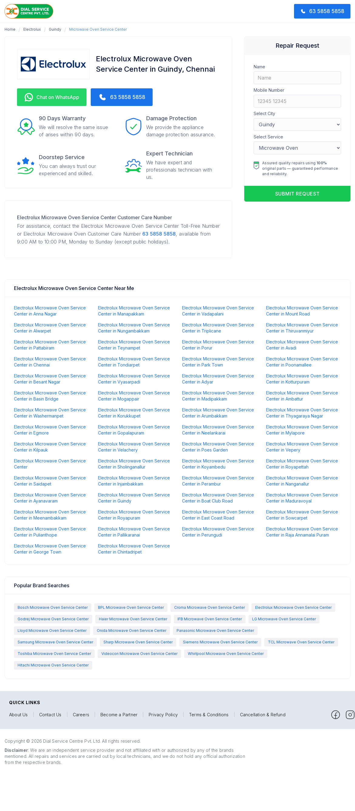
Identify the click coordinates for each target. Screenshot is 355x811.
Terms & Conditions (209, 714)
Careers (81, 714)
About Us (18, 714)
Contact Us (50, 714)
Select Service (268, 136)
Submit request (297, 194)
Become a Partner (118, 714)
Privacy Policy (163, 714)
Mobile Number (269, 90)
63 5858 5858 (159, 234)
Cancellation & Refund (263, 714)
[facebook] (335, 715)
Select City (264, 113)
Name (259, 66)
